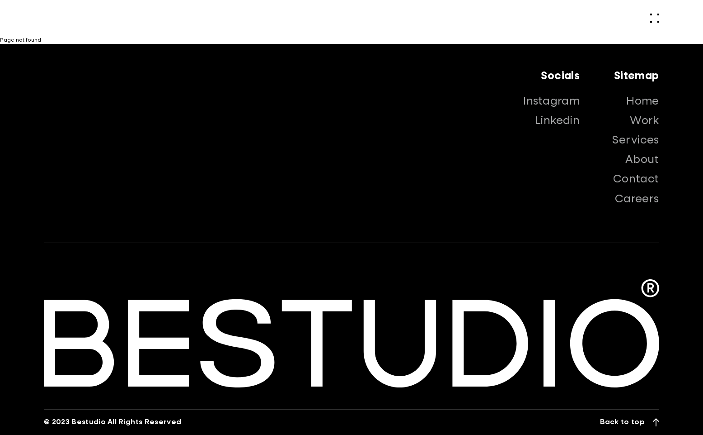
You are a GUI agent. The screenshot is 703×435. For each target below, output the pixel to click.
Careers (637, 199)
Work (644, 120)
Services (635, 140)
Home (642, 101)
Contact (636, 179)
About (642, 159)
